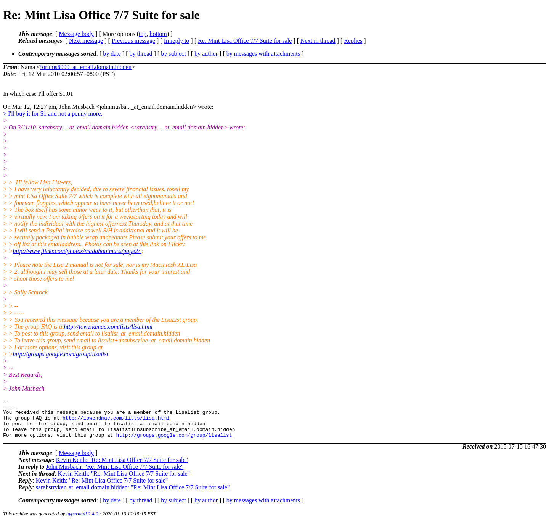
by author (206, 53)
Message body (76, 34)
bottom (158, 34)
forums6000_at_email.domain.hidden (86, 67)
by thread (141, 53)
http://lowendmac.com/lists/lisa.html (108, 326)
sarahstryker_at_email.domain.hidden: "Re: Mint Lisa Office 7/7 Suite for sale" (133, 495)
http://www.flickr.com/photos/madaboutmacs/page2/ (77, 251)
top (142, 34)
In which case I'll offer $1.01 (38, 93)
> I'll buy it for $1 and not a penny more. (52, 113)
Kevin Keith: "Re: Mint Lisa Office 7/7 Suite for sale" (122, 468)
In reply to (176, 40)
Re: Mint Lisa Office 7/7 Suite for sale (245, 40)
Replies (353, 40)
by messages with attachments (263, 53)
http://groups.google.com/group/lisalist (60, 354)
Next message (86, 40)
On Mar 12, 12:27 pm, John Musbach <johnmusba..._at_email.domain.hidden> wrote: (108, 106)
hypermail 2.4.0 (82, 522)
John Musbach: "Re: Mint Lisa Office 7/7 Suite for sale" (114, 474)
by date (112, 53)
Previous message (133, 40)
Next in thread (318, 40)
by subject (173, 53)
